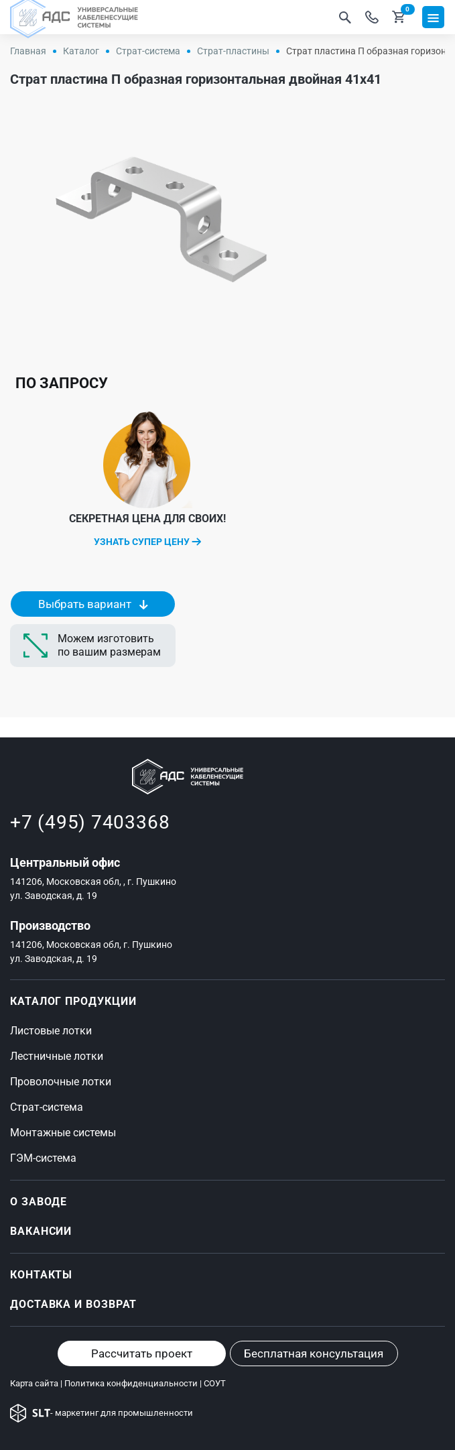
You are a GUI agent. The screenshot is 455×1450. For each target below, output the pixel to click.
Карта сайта (34, 1383)
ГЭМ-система (43, 1158)
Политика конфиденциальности (131, 1383)
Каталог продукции (73, 1001)
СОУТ (215, 1383)
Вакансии (41, 1231)
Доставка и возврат (73, 1304)
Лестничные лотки (56, 1056)
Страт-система (46, 1107)
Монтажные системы (63, 1132)
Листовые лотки (51, 1030)
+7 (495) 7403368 (90, 822)
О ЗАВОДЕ (38, 1201)
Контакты (41, 1274)
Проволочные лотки (60, 1081)
